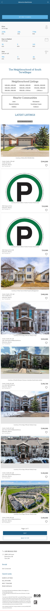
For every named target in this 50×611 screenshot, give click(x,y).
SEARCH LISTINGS (7, 578)
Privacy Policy (5, 592)
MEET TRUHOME (7, 583)
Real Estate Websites (13, 590)
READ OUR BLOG (7, 586)
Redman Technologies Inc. (24, 590)
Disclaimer (10, 592)
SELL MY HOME (6, 580)
